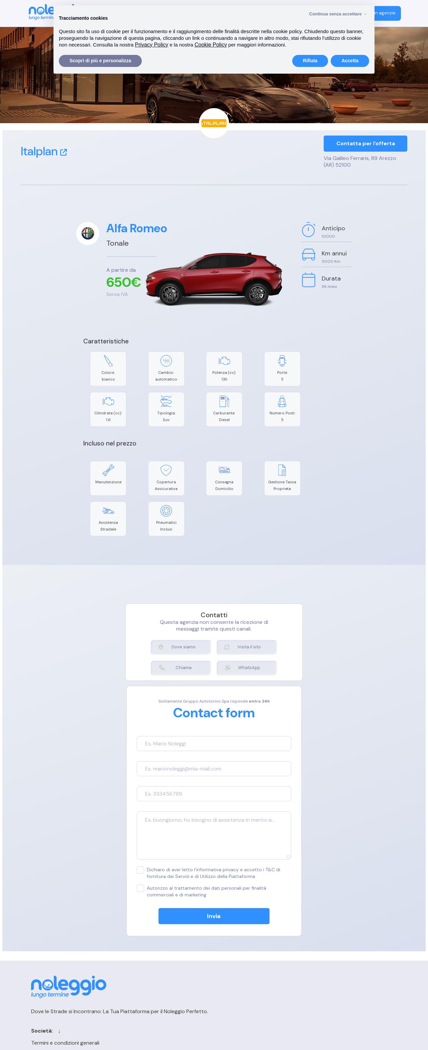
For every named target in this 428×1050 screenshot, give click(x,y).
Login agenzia (329, 928)
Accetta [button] (349, 60)
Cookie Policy (139, 940)
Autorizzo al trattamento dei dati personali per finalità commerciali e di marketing (204, 838)
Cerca (241, 940)
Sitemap (244, 963)
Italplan (44, 151)
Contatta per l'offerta (365, 144)
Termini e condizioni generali (157, 928)
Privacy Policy (139, 952)
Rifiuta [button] (310, 60)
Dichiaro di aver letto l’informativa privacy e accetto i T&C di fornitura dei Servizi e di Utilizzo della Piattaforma (214, 819)
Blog (239, 952)
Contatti (244, 928)
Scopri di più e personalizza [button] (100, 60)
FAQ (318, 952)
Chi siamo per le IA (256, 975)
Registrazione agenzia (339, 940)
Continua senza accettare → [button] (338, 13)
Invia (214, 863)
